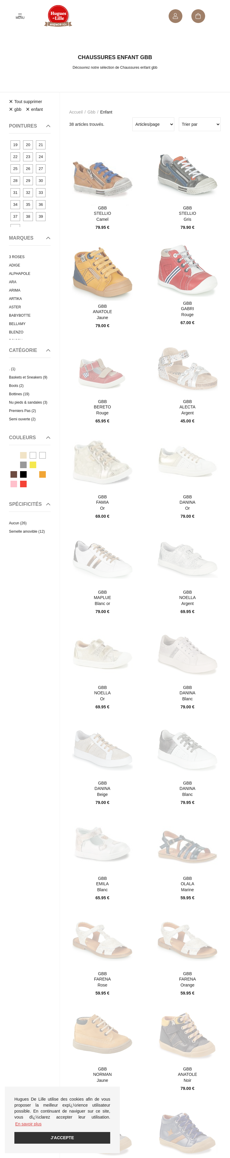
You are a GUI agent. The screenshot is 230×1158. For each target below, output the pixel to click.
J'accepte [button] (62, 1137)
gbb (91, 112)
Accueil (76, 112)
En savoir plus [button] (28, 1124)
